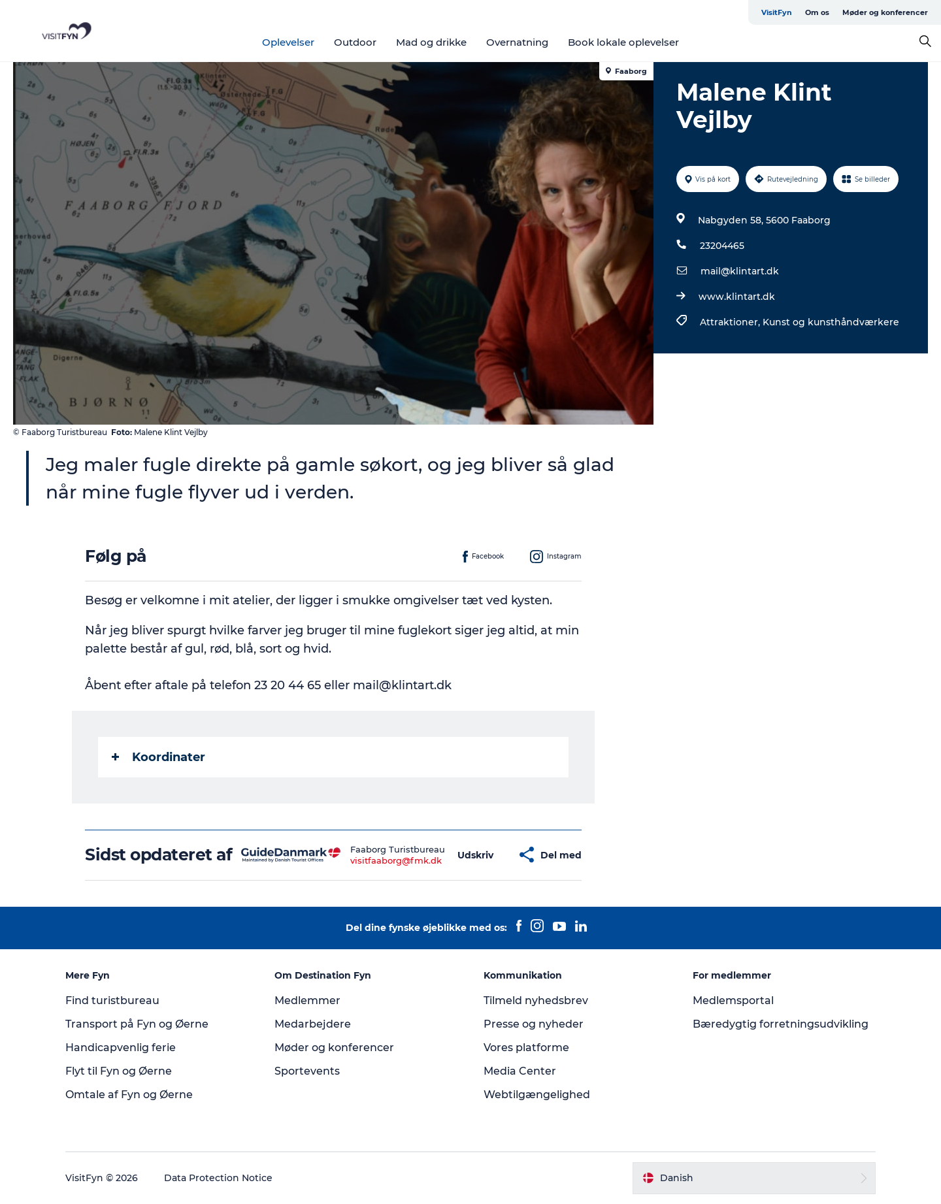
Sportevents (307, 1071)
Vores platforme (526, 1047)
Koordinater (158, 757)
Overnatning (517, 42)
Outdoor (355, 42)
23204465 (722, 246)
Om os (817, 12)
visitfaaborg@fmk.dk (396, 860)
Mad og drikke (431, 42)
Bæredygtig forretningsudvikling (780, 1024)
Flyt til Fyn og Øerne (118, 1071)
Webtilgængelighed (537, 1094)
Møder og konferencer (885, 12)
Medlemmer (307, 1000)
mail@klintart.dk (740, 271)
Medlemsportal (733, 1000)
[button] (475, 855)
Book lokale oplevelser (623, 42)
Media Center (520, 1071)
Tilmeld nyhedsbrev (536, 1000)
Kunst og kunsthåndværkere (831, 322)
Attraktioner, (731, 322)
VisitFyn (776, 12)
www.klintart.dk (737, 296)
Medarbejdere (312, 1024)
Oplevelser (288, 42)
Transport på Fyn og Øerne (136, 1024)
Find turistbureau (112, 1000)
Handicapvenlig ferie (120, 1047)
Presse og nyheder (534, 1024)
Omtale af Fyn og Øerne (129, 1094)
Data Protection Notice (218, 1178)
